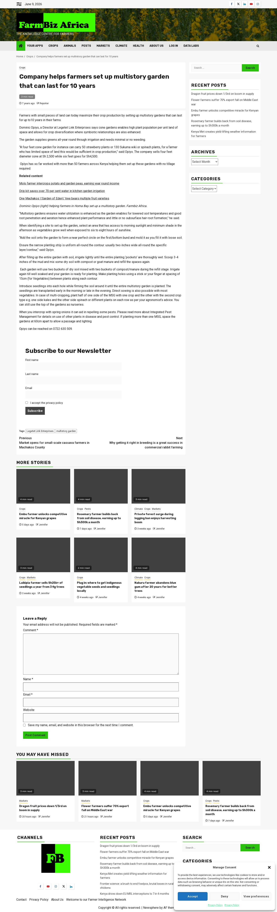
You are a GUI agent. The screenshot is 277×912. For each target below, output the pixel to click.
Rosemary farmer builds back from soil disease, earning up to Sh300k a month (99, 518)
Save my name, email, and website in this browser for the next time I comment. (80, 725)
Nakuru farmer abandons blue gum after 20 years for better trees (155, 587)
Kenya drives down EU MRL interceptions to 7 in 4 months (135, 893)
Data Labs (191, 45)
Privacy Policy (215, 905)
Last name (31, 374)
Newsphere (151, 908)
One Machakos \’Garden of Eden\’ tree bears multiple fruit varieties (64, 198)
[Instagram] (56, 886)
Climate (121, 45)
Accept (193, 896)
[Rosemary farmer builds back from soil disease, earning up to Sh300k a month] (232, 778)
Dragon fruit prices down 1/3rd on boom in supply (222, 94)
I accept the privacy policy (44, 403)
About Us (156, 45)
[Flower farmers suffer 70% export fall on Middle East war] (107, 778)
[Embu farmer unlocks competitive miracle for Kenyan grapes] (169, 778)
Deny (224, 896)
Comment (30, 630)
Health (138, 45)
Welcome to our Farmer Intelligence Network (96, 899)
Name (28, 679)
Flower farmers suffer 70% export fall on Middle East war (134, 851)
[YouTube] (48, 886)
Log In (173, 45)
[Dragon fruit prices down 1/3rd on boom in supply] (45, 778)
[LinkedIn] (71, 886)
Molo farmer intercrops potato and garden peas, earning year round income (69, 183)
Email (28, 388)
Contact (21, 899)
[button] (269, 867)
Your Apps (35, 45)
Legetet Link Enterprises (40, 431)
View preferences (256, 896)
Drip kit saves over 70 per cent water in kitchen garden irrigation (62, 191)
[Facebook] (40, 886)
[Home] (21, 46)
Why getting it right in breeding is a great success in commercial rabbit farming (142, 442)
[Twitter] (63, 886)
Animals (70, 45)
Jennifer (43, 524)
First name (31, 360)
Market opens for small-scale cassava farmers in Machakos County (60, 442)
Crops (53, 45)
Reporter (44, 103)
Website (28, 710)
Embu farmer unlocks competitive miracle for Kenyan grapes (137, 857)
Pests (86, 45)
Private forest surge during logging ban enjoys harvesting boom (155, 518)
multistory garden (66, 431)
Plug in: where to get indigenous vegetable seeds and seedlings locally (99, 587)
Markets (103, 45)
